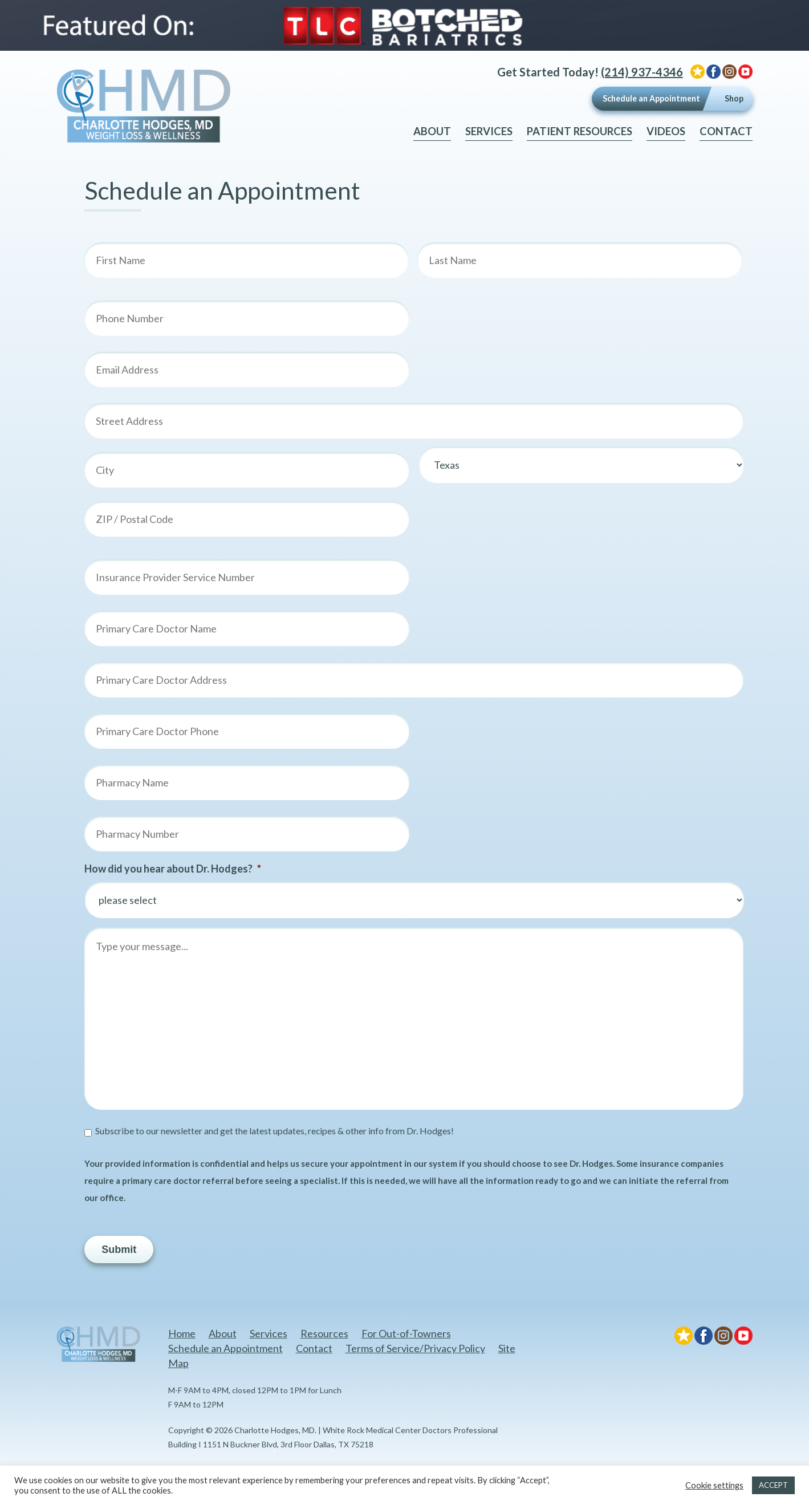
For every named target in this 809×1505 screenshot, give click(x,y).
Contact (726, 131)
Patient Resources (579, 131)
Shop (734, 98)
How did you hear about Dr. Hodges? (172, 868)
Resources (324, 1333)
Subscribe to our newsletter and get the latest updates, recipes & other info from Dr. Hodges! (274, 1130)
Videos (666, 131)
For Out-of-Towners (406, 1333)
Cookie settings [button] (714, 1485)
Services (489, 131)
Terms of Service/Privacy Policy (415, 1348)
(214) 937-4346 (642, 72)
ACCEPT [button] (773, 1485)
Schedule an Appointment (651, 98)
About (432, 131)
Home (182, 1333)
